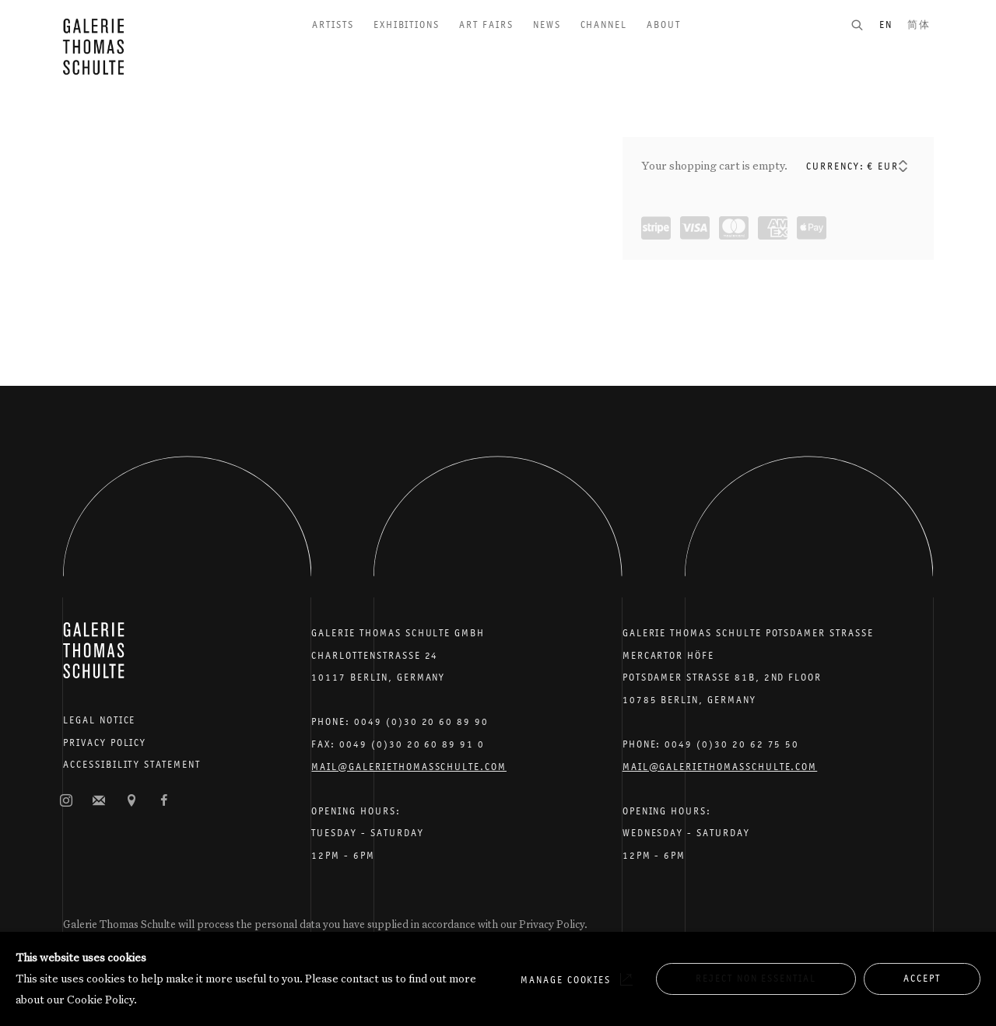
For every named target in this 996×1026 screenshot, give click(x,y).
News (547, 24)
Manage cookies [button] (566, 980)
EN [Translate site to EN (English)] (886, 24)
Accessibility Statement (132, 764)
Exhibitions (407, 24)
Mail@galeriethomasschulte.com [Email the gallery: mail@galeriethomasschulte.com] (409, 766)
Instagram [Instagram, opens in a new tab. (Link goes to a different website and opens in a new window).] (66, 801)
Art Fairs (486, 24)
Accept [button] (922, 978)
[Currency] (889, 166)
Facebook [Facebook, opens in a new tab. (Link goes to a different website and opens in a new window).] (164, 801)
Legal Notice (99, 720)
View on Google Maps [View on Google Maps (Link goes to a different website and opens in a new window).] (131, 801)
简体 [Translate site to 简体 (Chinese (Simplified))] (919, 24)
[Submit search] (864, 24)
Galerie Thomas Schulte (93, 47)
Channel (604, 24)
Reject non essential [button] (756, 978)
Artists (333, 24)
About (664, 24)
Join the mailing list (98, 801)
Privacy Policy (104, 742)
